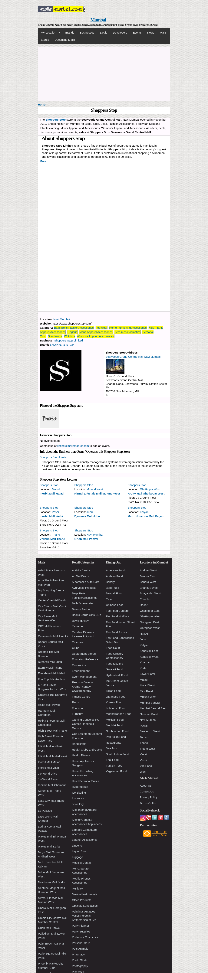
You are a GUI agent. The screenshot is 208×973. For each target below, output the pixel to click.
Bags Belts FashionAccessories (74, 327)
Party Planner (80, 925)
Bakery (110, 581)
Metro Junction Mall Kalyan (146, 516)
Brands (69, 32)
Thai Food (112, 759)
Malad (56, 489)
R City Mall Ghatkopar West (146, 493)
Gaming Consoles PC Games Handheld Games (85, 724)
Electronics (79, 665)
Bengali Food (114, 593)
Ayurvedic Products (84, 587)
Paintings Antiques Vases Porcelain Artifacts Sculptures (84, 916)
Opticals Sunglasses (85, 905)
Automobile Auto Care (86, 581)
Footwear (101, 327)
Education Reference (85, 659)
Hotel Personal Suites (85, 781)
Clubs (75, 647)
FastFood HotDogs (118, 616)
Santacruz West (150, 731)
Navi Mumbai (61, 319)
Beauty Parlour (81, 609)
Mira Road (146, 691)
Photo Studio (80, 960)
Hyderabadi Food (117, 675)
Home (42, 104)
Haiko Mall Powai (49, 704)
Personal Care (81, 943)
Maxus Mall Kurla (49, 846)
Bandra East (148, 576)
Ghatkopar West (150, 489)
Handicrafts (79, 743)
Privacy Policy (148, 797)
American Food (115, 570)
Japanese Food (115, 696)
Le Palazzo (45, 810)
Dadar (144, 604)
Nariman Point (149, 714)
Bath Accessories (83, 603)
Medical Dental (81, 862)
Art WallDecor (80, 576)
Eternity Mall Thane (50, 667)
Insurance (78, 798)
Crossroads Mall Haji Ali (53, 636)
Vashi (55, 512)
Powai (144, 725)
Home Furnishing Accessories (128, 327)
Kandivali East (149, 650)
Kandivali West (149, 656)
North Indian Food (117, 731)
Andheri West (148, 570)
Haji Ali (144, 633)
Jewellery (78, 804)
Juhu (90, 512)
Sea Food (112, 748)
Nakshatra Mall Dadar (51, 882)
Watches (69, 336)
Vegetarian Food (116, 771)
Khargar (145, 662)
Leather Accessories (84, 839)
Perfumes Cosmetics (127, 332)
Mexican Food (115, 719)
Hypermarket (80, 786)
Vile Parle (146, 765)
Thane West (147, 748)
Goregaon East (149, 622)
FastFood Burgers (117, 610)
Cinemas (77, 642)
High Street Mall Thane (52, 730)
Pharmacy (78, 954)
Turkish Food (114, 765)
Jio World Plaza (48, 779)
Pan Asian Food (116, 736)
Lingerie (72, 332)
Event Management (84, 676)
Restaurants (113, 742)
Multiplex (77, 888)
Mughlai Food (114, 725)
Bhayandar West (150, 593)
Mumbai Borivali (150, 702)
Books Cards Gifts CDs (86, 614)
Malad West (147, 685)
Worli (143, 771)
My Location (49, 32)
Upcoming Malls (65, 39)
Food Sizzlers (114, 663)
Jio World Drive (47, 773)
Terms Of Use (148, 803)
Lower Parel (147, 673)
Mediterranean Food (118, 713)
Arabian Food (114, 576)
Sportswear (55, 336)
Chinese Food (115, 604)
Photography (80, 966)
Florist (76, 702)
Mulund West (95, 489)
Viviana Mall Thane (52, 538)
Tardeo (144, 737)
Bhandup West (149, 587)
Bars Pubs (112, 587)
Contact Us (147, 791)
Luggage (77, 857)
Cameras (78, 626)
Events (137, 32)
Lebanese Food (116, 708)
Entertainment (81, 670)
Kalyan (144, 512)
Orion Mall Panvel (86, 538)
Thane (56, 534)
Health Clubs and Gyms (87, 749)
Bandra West (148, 581)
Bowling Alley (80, 620)
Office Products (81, 900)
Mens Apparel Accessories (96, 332)
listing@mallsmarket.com (73, 445)
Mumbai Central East (153, 708)
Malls (163, 32)
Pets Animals (80, 948)
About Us (146, 785)
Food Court (113, 647)
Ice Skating (79, 792)
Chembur (146, 599)
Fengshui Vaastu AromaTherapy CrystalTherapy (82, 686)
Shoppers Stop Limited (68, 340)
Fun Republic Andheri (51, 679)
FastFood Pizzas (116, 632)
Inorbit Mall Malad (52, 493)
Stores (45, 39)
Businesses (87, 32)
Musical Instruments (84, 894)
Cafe (109, 599)
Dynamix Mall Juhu (87, 516)
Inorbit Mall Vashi (51, 516)
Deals (103, 32)
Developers (120, 32)
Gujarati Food (114, 669)
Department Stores (84, 653)
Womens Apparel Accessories (95, 336)
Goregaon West (150, 627)
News (150, 32)
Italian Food (113, 690)
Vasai (143, 754)
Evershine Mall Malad (51, 673)
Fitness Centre (81, 696)
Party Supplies (81, 931)
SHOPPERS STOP (62, 344)
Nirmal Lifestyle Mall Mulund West (97, 493)
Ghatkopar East (150, 610)
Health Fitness (81, 755)
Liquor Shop (79, 851)
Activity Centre (81, 570)
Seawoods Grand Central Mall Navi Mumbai (133, 356)
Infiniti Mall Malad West (52, 756)
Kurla (143, 668)
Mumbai (98, 19)
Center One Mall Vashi (52, 600)
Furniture (77, 713)
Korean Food (114, 702)
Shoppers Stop (49, 485)
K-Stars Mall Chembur (52, 785)
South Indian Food (117, 754)
